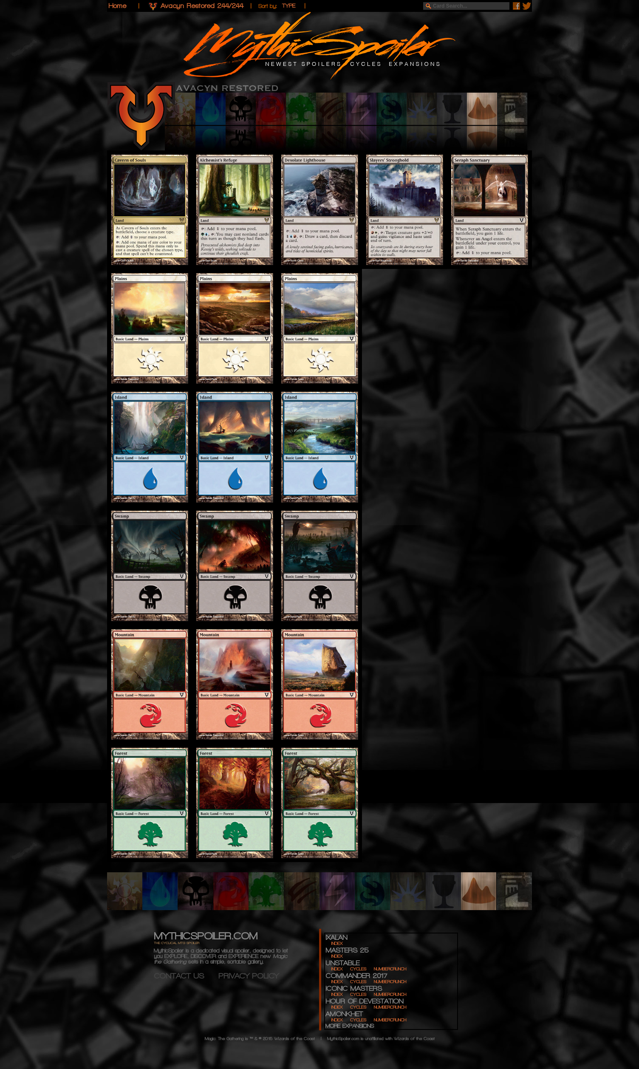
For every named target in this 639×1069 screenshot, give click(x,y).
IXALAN (336, 937)
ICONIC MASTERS (353, 988)
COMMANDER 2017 (356, 975)
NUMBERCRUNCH (390, 969)
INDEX (336, 943)
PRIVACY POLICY (248, 976)
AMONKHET (344, 1014)
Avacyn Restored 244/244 (202, 5)
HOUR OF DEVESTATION (364, 1001)
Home (117, 5)
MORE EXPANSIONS (349, 1026)
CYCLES (358, 969)
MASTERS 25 (346, 950)
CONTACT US (186, 976)
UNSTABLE (342, 963)
